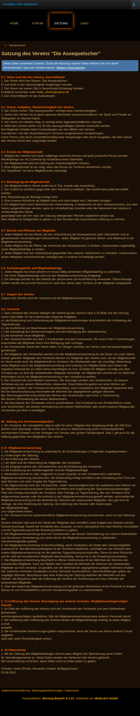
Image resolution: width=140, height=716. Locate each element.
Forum (37, 23)
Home (14, 23)
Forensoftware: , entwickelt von (70, 698)
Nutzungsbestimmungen (47, 690)
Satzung (61, 23)
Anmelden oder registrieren (20, 4)
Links (84, 23)
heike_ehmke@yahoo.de (53, 92)
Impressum (72, 690)
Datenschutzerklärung (16, 690)
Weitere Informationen (70, 67)
